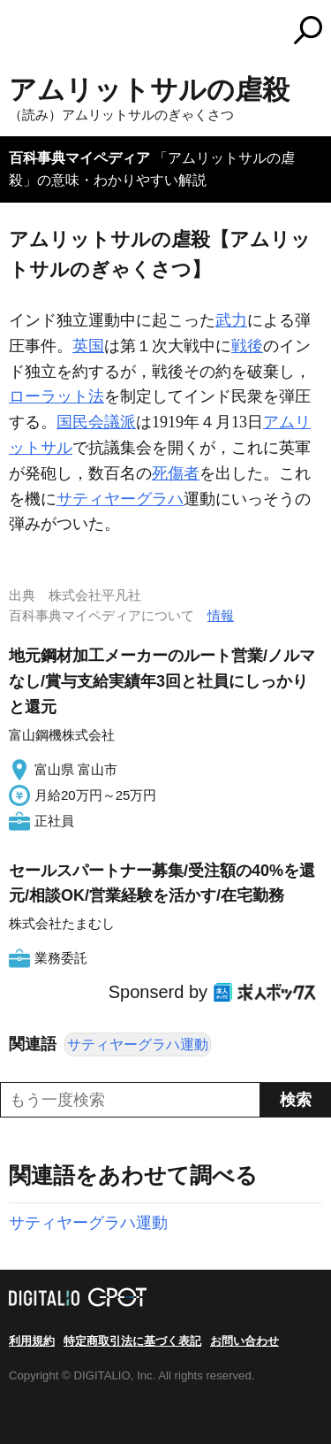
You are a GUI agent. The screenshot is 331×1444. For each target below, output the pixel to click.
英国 (88, 346)
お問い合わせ (244, 1341)
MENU (22, 32)
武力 (231, 320)
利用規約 (32, 1341)
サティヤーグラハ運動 (137, 1044)
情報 (220, 615)
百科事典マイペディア (79, 157)
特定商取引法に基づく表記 (132, 1341)
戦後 (247, 346)
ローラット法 (56, 396)
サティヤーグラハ (120, 499)
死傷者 (175, 473)
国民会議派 (96, 422)
